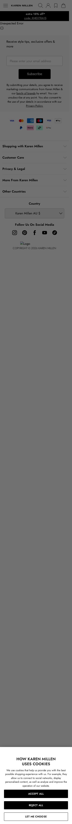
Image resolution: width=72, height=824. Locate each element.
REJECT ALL (36, 805)
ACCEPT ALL (36, 794)
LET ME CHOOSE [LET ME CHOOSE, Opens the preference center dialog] (36, 816)
